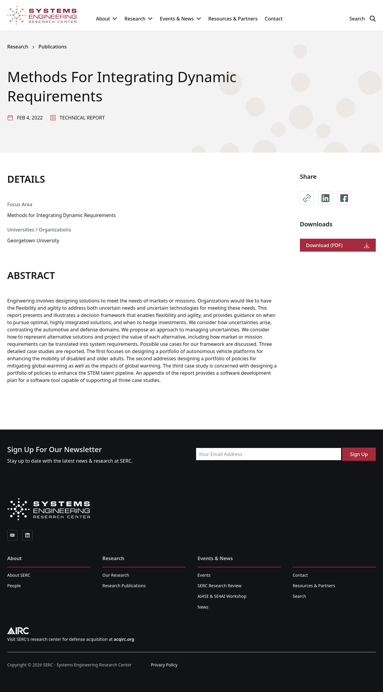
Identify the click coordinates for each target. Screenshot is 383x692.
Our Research (115, 575)
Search (299, 596)
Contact (273, 18)
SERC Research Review (219, 585)
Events (204, 575)
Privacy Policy (164, 665)
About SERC (18, 575)
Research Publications (124, 585)
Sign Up (359, 454)
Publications (53, 46)
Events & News (180, 18)
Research (138, 18)
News (203, 607)
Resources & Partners (233, 18)
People (14, 585)
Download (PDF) (338, 245)
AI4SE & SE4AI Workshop (222, 596)
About (106, 18)
